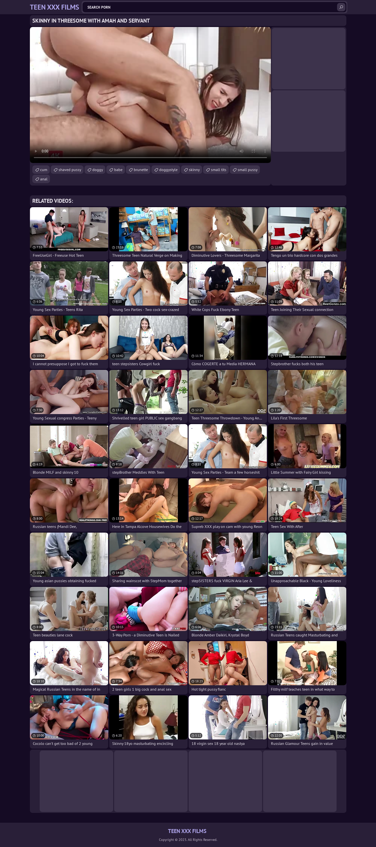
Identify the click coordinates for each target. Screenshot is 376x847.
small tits (218, 169)
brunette (141, 169)
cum (43, 169)
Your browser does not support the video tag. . (150, 95)
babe (118, 169)
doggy (97, 169)
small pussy (247, 169)
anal (44, 178)
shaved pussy (70, 169)
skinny (194, 169)
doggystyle (168, 169)
